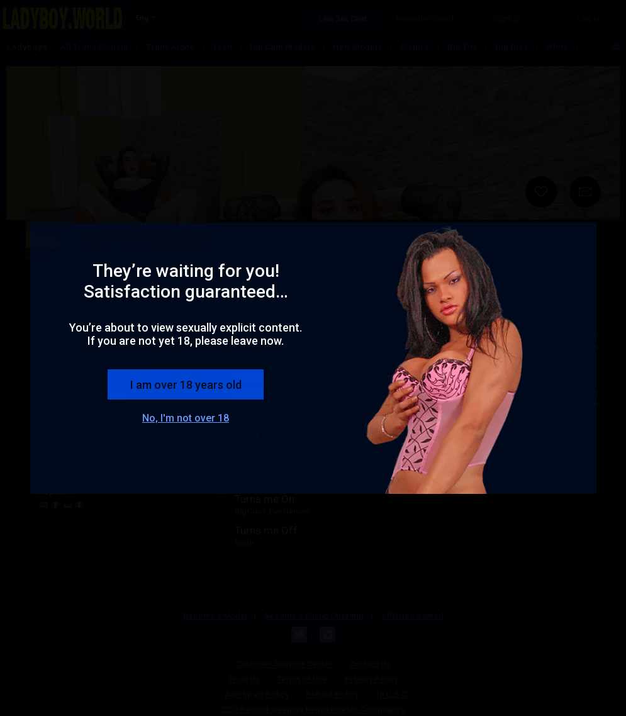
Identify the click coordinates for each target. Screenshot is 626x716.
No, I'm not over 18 (185, 418)
